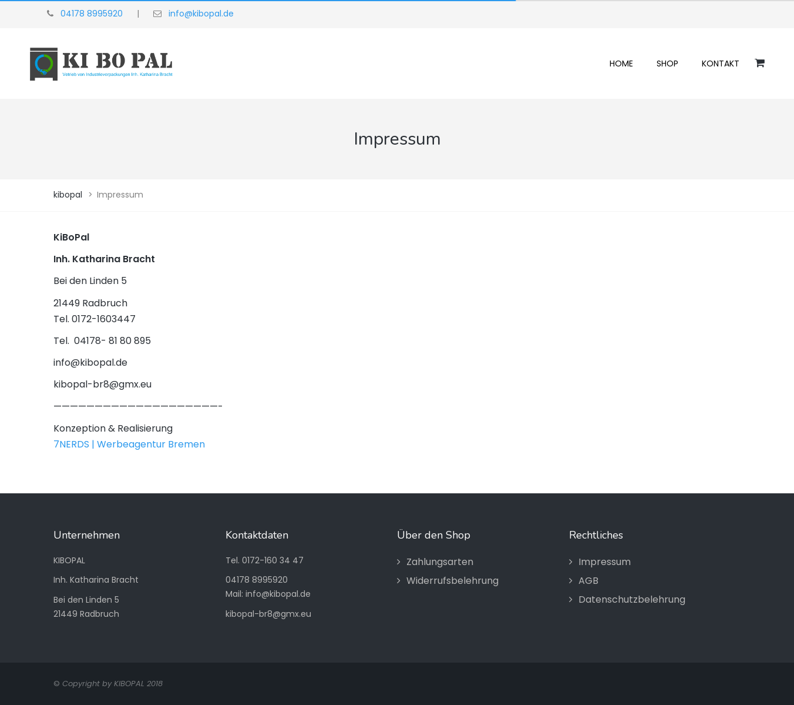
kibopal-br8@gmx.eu (268, 614)
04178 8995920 (91, 13)
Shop (667, 63)
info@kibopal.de (201, 13)
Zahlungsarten (439, 562)
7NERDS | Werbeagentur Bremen (129, 444)
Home (621, 63)
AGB (588, 580)
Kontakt (720, 63)
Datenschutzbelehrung (631, 599)
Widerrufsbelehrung (452, 580)
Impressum (604, 562)
